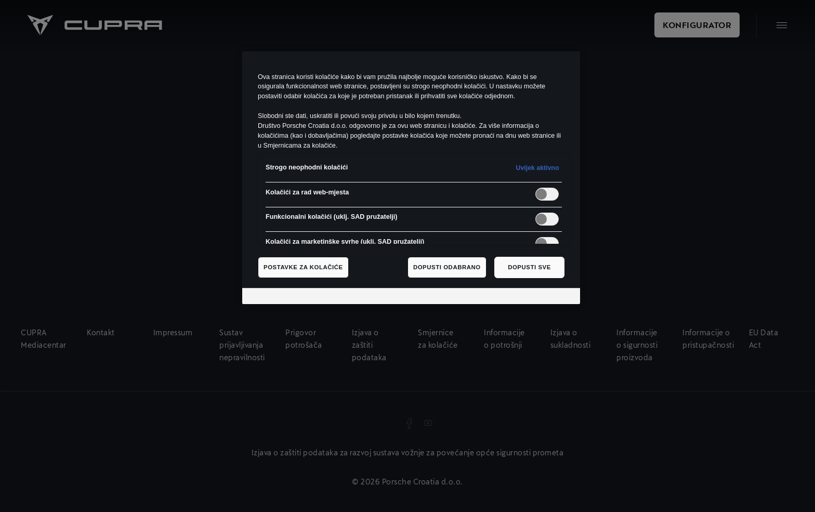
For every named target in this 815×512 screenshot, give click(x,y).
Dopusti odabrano (447, 267)
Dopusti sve (529, 267)
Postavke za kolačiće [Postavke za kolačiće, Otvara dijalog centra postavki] (303, 267)
